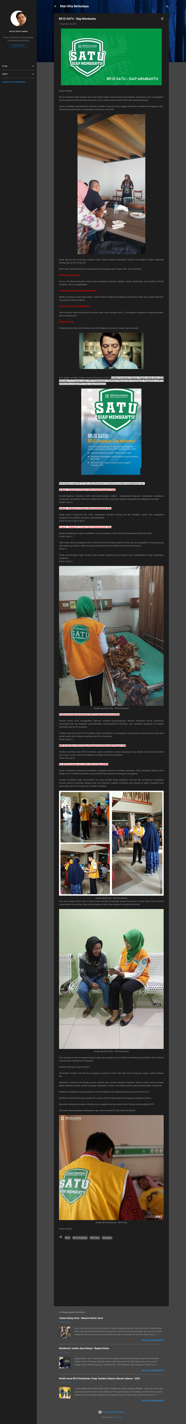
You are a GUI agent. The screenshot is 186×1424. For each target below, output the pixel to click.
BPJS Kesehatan (80, 1238)
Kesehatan (107, 1238)
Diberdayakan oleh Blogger (111, 1412)
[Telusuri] (167, 7)
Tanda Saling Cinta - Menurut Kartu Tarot (81, 1318)
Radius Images (117, 1417)
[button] (162, 19)
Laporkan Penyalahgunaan (13, 82)
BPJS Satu (94, 1238)
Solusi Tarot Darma (18, 31)
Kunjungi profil (18, 46)
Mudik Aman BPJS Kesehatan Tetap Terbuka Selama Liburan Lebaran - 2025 (99, 1378)
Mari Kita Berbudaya (74, 6)
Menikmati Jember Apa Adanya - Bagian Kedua (84, 1348)
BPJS (67, 1238)
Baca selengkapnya (153, 1340)
